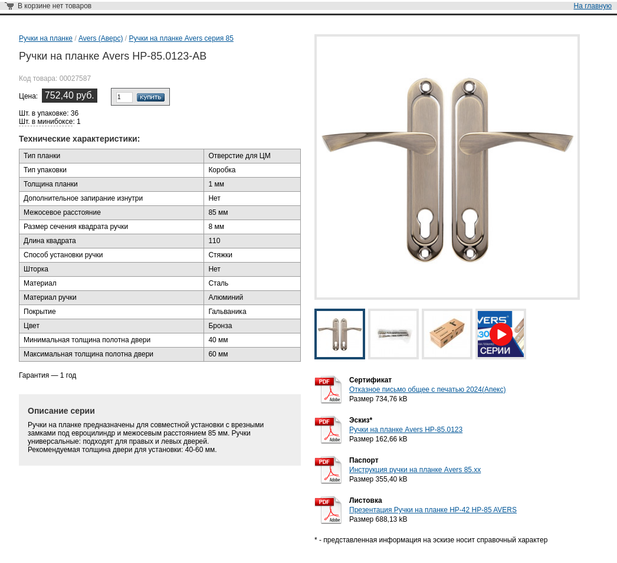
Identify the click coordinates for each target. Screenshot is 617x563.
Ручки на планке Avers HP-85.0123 (405, 429)
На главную (593, 6)
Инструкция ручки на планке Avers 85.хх (415, 470)
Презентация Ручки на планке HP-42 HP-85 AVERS (433, 510)
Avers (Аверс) (100, 38)
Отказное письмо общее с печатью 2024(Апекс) (427, 389)
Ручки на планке (46, 38)
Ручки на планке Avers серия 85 (181, 38)
